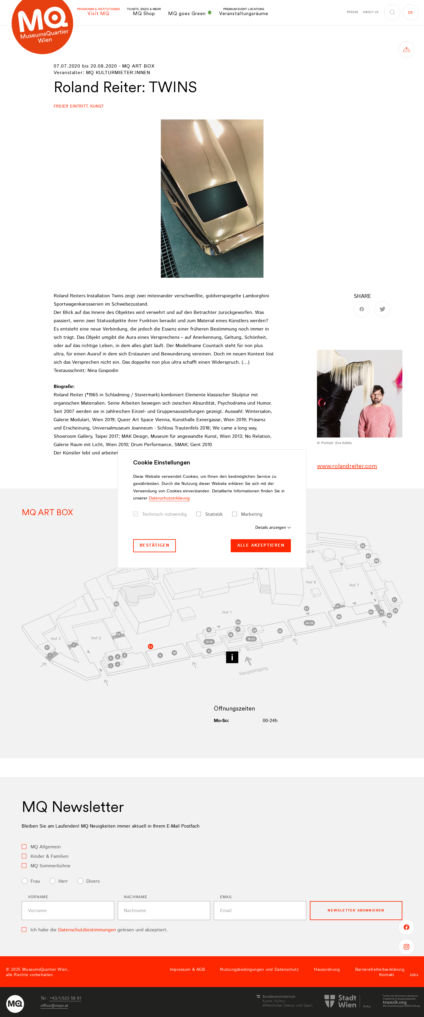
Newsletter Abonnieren (356, 910)
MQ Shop (144, 12)
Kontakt (386, 975)
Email (226, 897)
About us (370, 12)
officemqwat (54, 1006)
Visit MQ (98, 12)
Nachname (135, 897)
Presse (352, 12)
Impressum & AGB (187, 969)
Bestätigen (154, 545)
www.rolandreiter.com (347, 466)
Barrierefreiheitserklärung (379, 969)
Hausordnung (327, 969)
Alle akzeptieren (260, 545)
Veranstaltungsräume (243, 12)
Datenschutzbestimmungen (87, 930)
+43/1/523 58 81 (65, 998)
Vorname (38, 897)
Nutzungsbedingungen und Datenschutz (259, 969)
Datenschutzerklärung (169, 498)
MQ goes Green (190, 13)
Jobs (413, 975)
